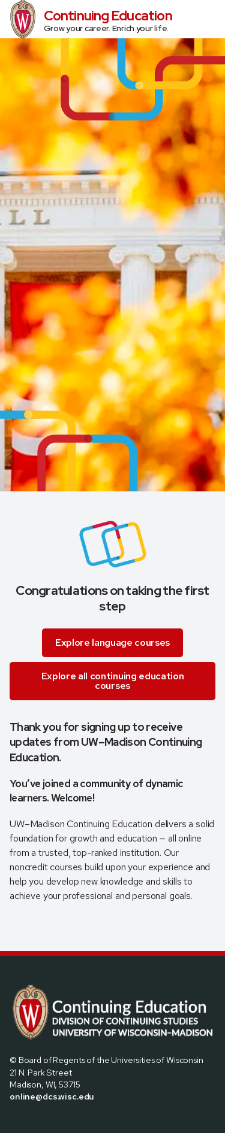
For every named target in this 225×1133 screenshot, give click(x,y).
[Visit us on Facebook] (14, 1122)
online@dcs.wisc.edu (52, 1096)
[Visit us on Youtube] (72, 1122)
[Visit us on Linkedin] (57, 1122)
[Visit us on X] (29, 1122)
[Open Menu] (210, 19)
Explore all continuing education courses (112, 681)
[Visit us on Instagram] (43, 1122)
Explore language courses (112, 642)
